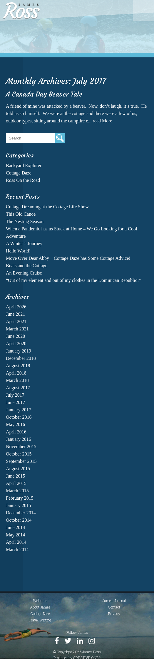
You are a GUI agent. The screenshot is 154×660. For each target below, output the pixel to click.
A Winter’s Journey (24, 243)
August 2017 (18, 387)
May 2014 (15, 534)
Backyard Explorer (23, 165)
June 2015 (15, 475)
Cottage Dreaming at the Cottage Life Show (47, 206)
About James (40, 607)
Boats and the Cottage (26, 265)
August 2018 (18, 365)
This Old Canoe (21, 214)
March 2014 (17, 549)
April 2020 (16, 343)
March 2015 (17, 490)
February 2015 (20, 498)
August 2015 (18, 468)
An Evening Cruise (24, 272)
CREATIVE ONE (87, 657)
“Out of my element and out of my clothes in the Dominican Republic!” (73, 280)
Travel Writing (40, 620)
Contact (114, 607)
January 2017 (18, 409)
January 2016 (18, 439)
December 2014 (21, 512)
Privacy (114, 613)
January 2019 (18, 350)
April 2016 (16, 431)
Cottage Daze (18, 172)
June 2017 (15, 402)
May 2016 (15, 424)
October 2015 (19, 453)
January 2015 (18, 505)
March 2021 (17, 328)
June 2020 (15, 336)
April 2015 (16, 483)
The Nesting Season (24, 221)
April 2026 (16, 306)
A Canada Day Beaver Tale (44, 94)
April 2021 (16, 321)
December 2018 (21, 358)
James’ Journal (114, 600)
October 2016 (19, 417)
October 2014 (19, 520)
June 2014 (15, 527)
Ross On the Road (23, 180)
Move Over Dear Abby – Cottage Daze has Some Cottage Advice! (68, 258)
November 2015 (21, 446)
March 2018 (17, 380)
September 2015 (21, 461)
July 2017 (15, 395)
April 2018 (16, 372)
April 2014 (16, 542)
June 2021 (15, 314)
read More (102, 120)
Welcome (40, 600)
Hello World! (18, 250)
